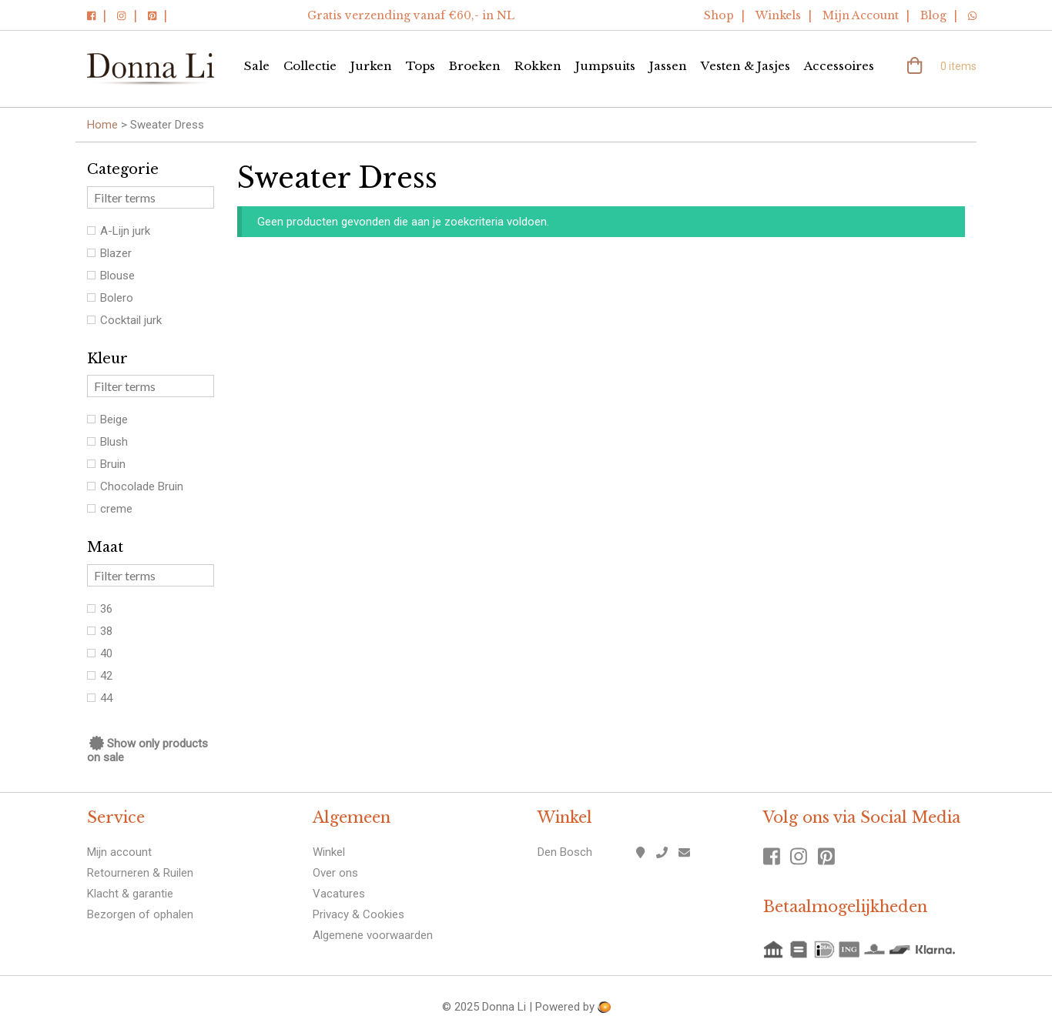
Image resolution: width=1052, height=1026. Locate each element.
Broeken (475, 65)
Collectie (310, 65)
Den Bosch (565, 852)
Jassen (668, 65)
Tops (420, 65)
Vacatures (339, 894)
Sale (257, 65)
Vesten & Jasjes (745, 65)
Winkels (778, 15)
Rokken (537, 65)
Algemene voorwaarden (373, 935)
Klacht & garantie (130, 894)
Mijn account (119, 852)
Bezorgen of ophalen (140, 914)
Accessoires (839, 65)
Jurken (371, 65)
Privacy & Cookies (358, 914)
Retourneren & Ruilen (140, 873)
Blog (933, 15)
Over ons (335, 873)
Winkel (329, 852)
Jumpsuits (605, 65)
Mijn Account (861, 15)
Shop (719, 15)
